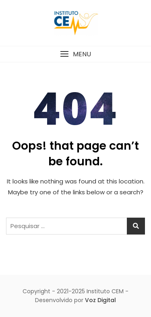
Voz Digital (100, 300)
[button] (75, 54)
